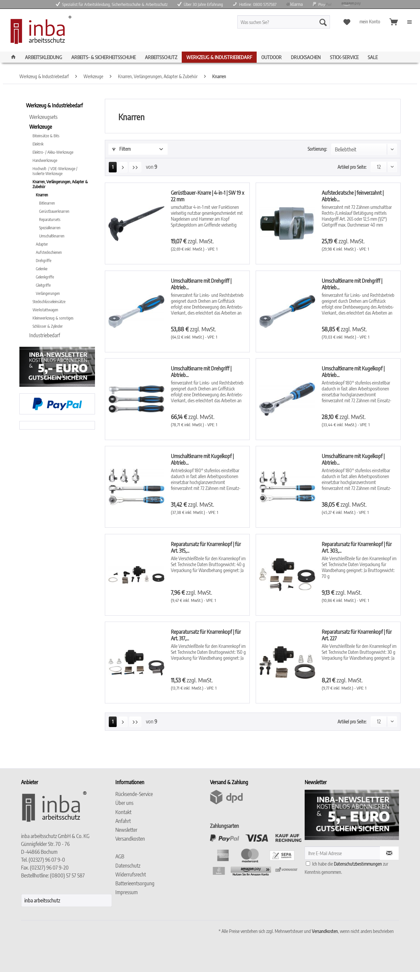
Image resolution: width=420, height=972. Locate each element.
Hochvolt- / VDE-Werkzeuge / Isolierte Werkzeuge (55, 171)
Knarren (42, 194)
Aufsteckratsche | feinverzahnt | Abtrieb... (353, 196)
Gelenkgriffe (45, 277)
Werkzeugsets (43, 117)
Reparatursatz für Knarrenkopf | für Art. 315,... (206, 547)
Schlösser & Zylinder (48, 326)
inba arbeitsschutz (42, 900)
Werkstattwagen (45, 309)
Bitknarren (47, 203)
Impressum (126, 892)
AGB (119, 856)
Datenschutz (127, 865)
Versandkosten (130, 838)
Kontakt (123, 812)
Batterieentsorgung (134, 883)
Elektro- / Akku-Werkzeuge (53, 152)
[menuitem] (295, 24)
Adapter (42, 244)
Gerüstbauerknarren (54, 211)
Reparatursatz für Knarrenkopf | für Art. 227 (357, 635)
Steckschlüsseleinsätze (49, 301)
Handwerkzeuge (45, 160)
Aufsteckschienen (49, 252)
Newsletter (126, 830)
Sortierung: (317, 149)
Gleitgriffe (43, 285)
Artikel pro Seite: (352, 167)
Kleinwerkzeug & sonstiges (53, 318)
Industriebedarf (44, 335)
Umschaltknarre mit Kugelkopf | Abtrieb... (353, 371)
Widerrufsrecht (130, 874)
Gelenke (41, 268)
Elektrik (38, 144)
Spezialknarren (49, 227)
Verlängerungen (48, 293)
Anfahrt (123, 821)
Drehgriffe (43, 260)
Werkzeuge (40, 126)
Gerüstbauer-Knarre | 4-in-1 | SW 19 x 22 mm (207, 196)
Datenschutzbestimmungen (358, 864)
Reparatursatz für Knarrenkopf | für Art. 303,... (357, 547)
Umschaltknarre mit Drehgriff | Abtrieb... (201, 284)
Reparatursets (49, 219)
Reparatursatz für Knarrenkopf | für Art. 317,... (206, 635)
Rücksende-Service (134, 794)
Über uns (124, 803)
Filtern (121, 149)
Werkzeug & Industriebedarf (54, 105)
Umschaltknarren (51, 235)
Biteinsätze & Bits (46, 135)
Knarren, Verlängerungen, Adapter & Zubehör (60, 184)
